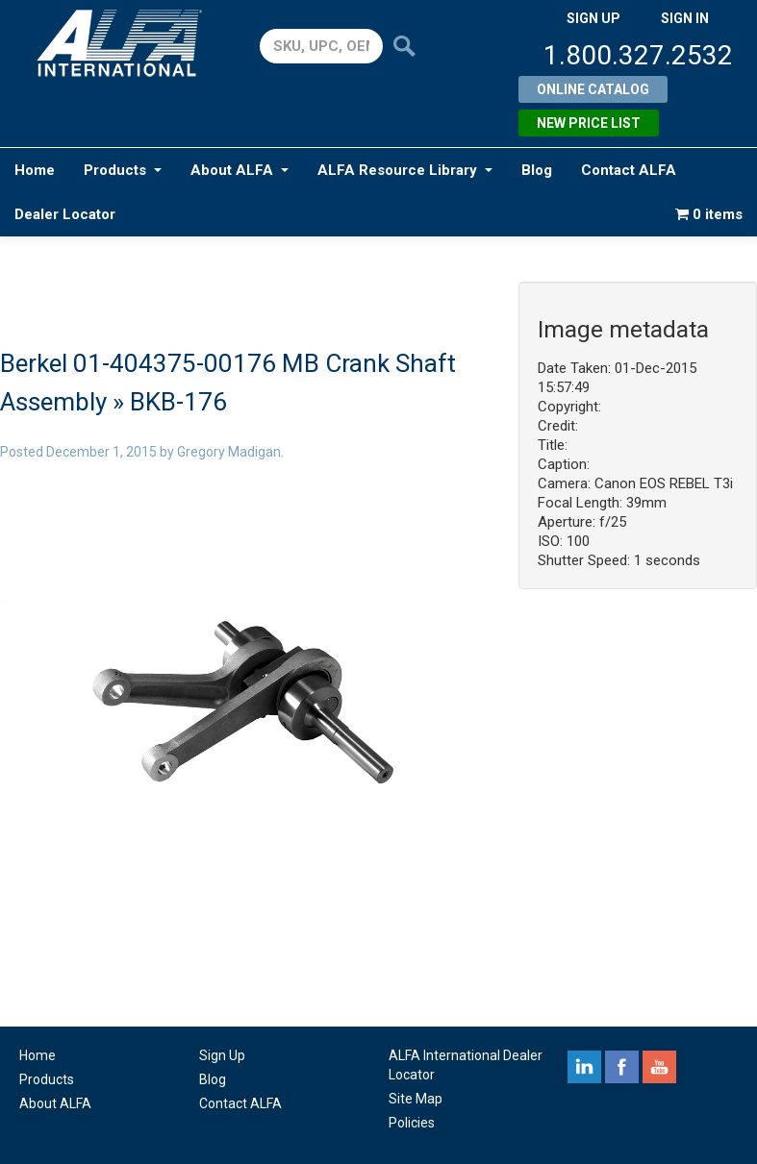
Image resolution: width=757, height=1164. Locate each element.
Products (123, 170)
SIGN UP (593, 18)
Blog (536, 170)
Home (34, 170)
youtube (659, 1067)
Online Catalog (593, 89)
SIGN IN (685, 18)
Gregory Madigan (229, 451)
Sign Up (222, 1055)
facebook (622, 1067)
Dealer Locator (64, 214)
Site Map (415, 1098)
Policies (412, 1122)
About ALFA (239, 170)
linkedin (584, 1067)
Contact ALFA (628, 170)
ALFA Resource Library (404, 170)
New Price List (589, 123)
